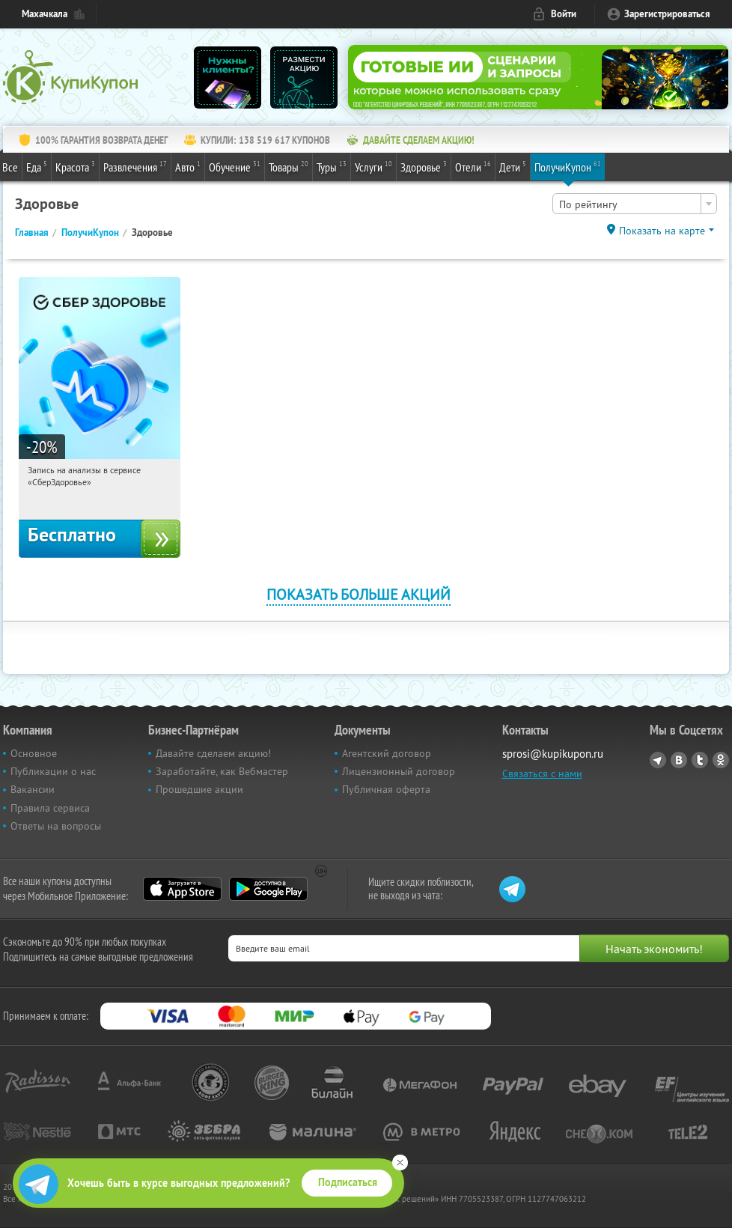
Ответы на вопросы (55, 826)
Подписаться (347, 1182)
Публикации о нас (53, 771)
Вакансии (32, 789)
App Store (182, 889)
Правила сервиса (50, 808)
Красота (75, 166)
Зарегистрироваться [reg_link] (667, 13)
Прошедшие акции (199, 789)
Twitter (700, 760)
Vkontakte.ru (679, 760)
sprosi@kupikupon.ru (552, 754)
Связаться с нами (542, 773)
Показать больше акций (358, 594)
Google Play (268, 889)
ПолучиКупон (567, 166)
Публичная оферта (386, 789)
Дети (512, 166)
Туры (332, 166)
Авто (188, 166)
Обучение (234, 166)
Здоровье (423, 166)
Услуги (373, 166)
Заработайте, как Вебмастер (222, 771)
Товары (288, 166)
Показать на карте (662, 230)
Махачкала (44, 13)
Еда (36, 166)
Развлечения (135, 166)
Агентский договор (386, 753)
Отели (473, 166)
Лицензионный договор (398, 771)
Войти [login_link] (563, 13)
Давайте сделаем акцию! (213, 753)
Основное (33, 753)
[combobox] (634, 203)
